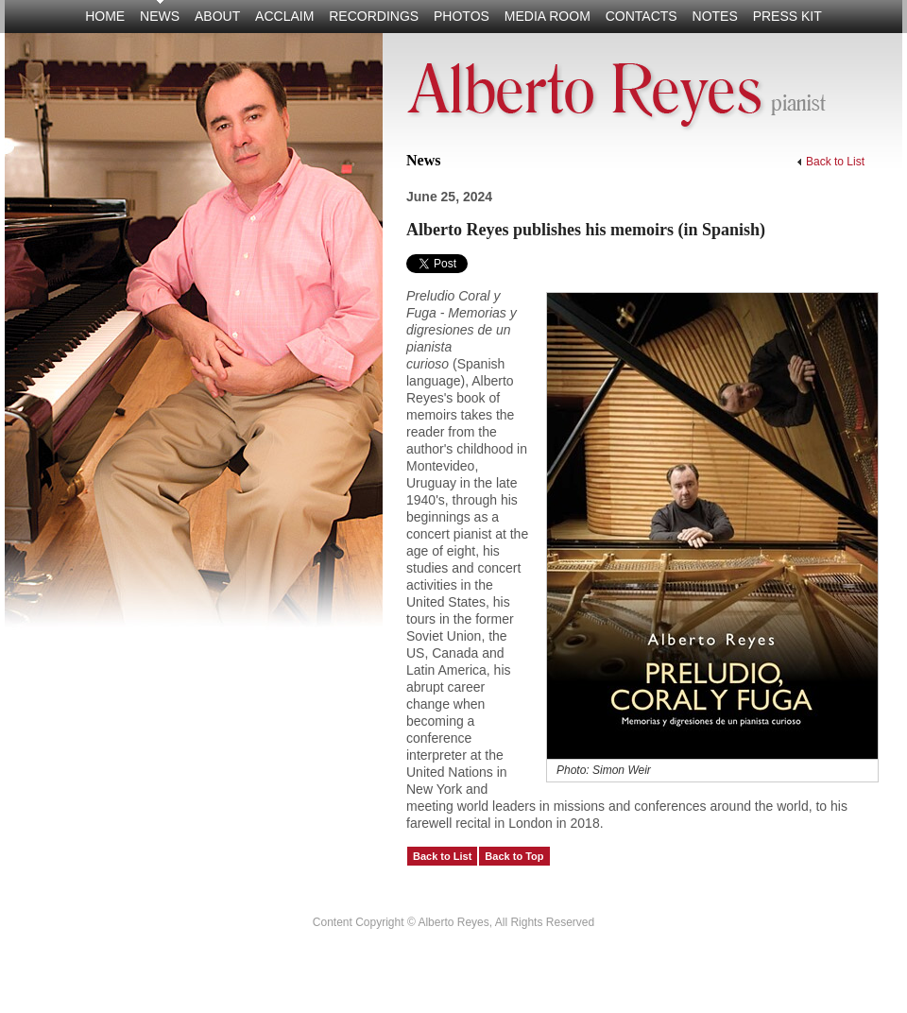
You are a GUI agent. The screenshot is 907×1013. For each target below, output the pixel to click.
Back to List (830, 161)
